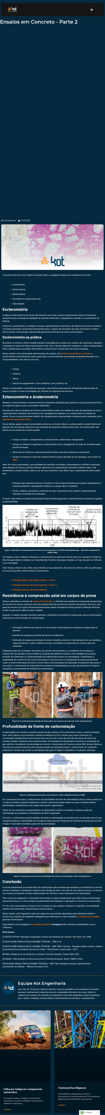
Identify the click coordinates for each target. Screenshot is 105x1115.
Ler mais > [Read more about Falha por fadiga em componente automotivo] (8, 1109)
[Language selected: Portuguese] (89, 1112)
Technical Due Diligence (72, 1087)
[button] (92, 10)
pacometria (85, 666)
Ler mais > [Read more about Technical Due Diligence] (62, 1105)
